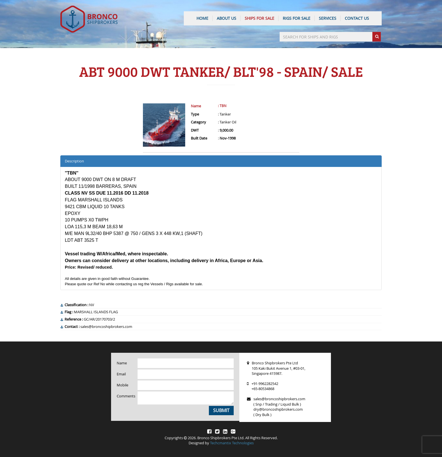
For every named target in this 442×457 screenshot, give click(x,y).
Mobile (122, 385)
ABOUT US (226, 18)
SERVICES (327, 18)
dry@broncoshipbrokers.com (278, 409)
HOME (202, 18)
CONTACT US (357, 18)
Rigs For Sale (296, 18)
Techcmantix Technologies (232, 442)
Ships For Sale (259, 18)
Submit (221, 410)
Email (121, 374)
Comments (125, 396)
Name (196, 105)
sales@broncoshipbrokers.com (279, 398)
